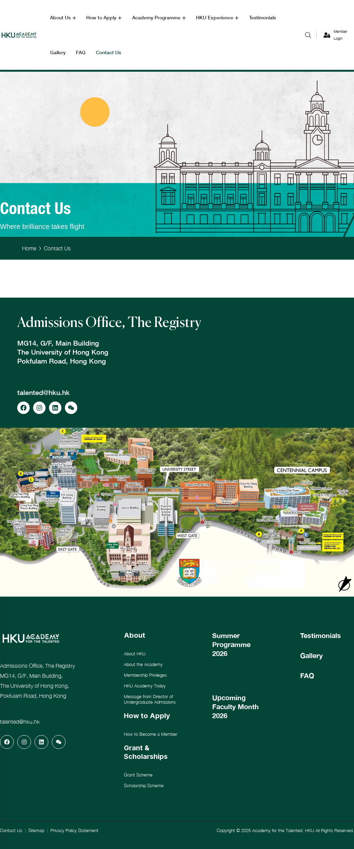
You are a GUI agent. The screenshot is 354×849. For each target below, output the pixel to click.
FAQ (307, 675)
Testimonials (320, 635)
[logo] (19, 34)
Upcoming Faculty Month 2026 (235, 706)
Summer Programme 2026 (231, 644)
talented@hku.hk (43, 392)
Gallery (311, 655)
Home (29, 248)
